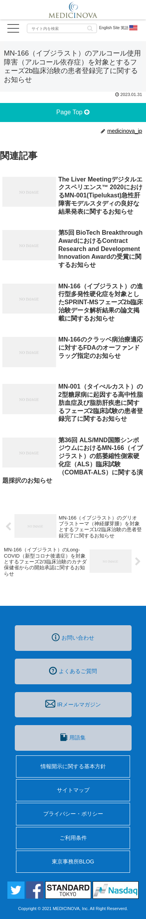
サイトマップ (73, 790)
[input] (62, 28)
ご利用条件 (73, 838)
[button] (90, 27)
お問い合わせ (73, 637)
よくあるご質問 (73, 671)
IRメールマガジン (72, 704)
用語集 (72, 737)
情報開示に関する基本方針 (73, 766)
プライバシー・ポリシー (73, 814)
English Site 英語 (118, 28)
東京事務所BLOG (73, 861)
